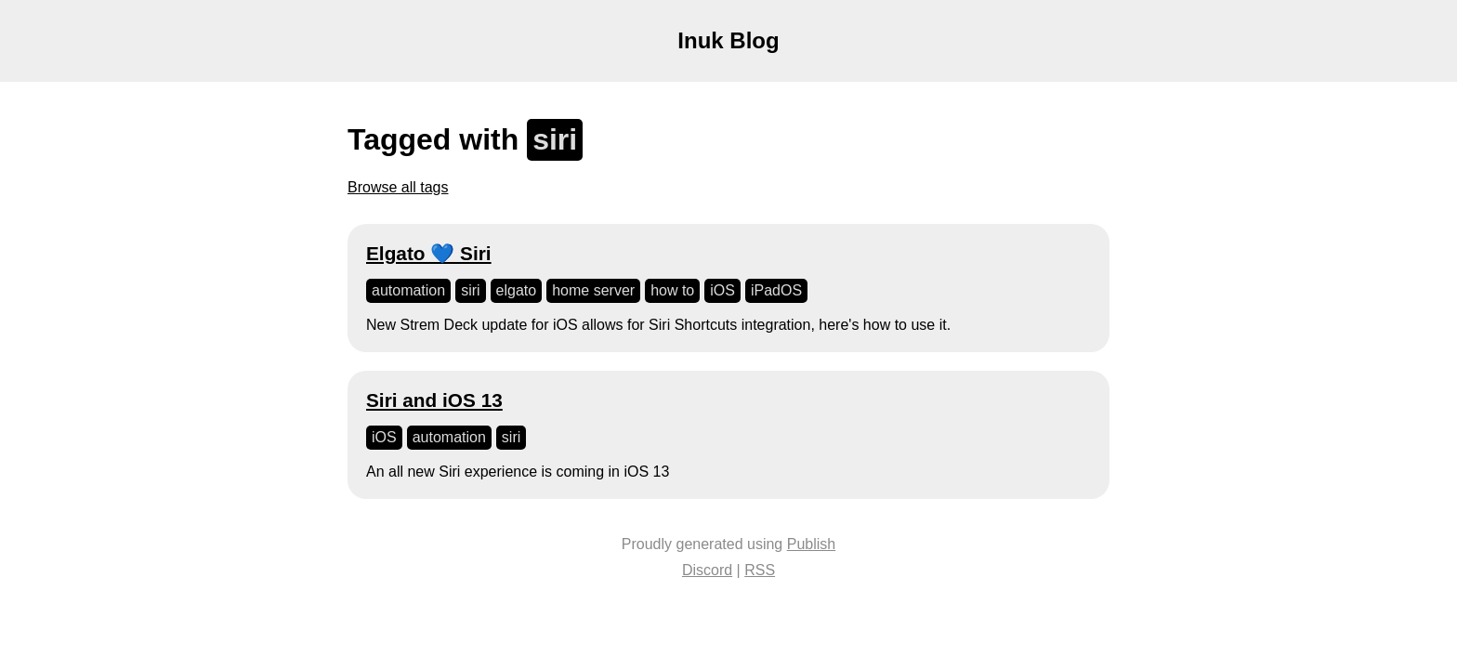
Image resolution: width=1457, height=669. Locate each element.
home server (593, 290)
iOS (722, 290)
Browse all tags (398, 187)
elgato (516, 290)
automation (408, 290)
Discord (707, 570)
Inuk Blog (728, 40)
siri (470, 290)
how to (672, 290)
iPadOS (776, 290)
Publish (811, 544)
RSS (759, 570)
